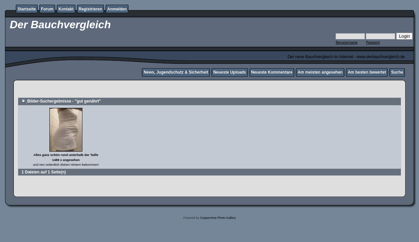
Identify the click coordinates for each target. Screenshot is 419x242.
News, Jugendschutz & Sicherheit (176, 72)
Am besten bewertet (367, 72)
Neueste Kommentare (272, 72)
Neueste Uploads (229, 72)
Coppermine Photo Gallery (218, 217)
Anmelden (117, 9)
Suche (397, 72)
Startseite (26, 9)
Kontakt (66, 9)
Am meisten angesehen (320, 72)
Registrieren (90, 9)
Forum (47, 9)
